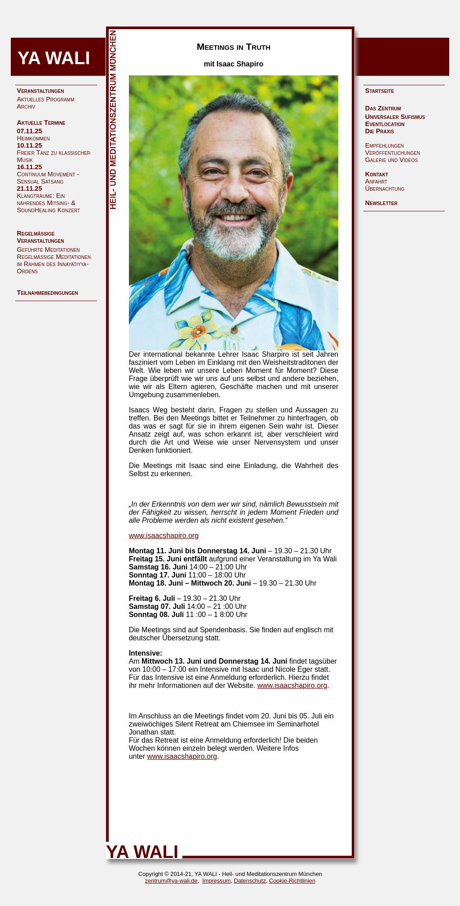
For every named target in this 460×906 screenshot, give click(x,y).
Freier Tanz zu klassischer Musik (53, 156)
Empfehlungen (384, 145)
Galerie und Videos (391, 159)
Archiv (26, 106)
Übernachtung (385, 188)
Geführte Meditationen (48, 249)
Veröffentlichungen (392, 152)
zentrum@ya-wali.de (171, 880)
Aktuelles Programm (46, 99)
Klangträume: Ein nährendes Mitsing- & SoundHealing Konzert (48, 203)
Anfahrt (376, 181)
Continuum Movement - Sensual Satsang (48, 178)
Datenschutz (250, 880)
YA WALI (54, 58)
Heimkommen (33, 138)
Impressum (216, 880)
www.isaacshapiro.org (164, 535)
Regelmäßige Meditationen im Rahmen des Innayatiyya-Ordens (54, 264)
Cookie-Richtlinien (292, 880)
